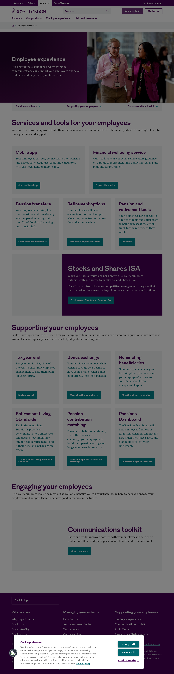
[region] (79, 652)
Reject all (128, 652)
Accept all (128, 644)
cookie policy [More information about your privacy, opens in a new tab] (83, 663)
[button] (13, 653)
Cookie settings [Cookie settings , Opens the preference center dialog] (128, 660)
